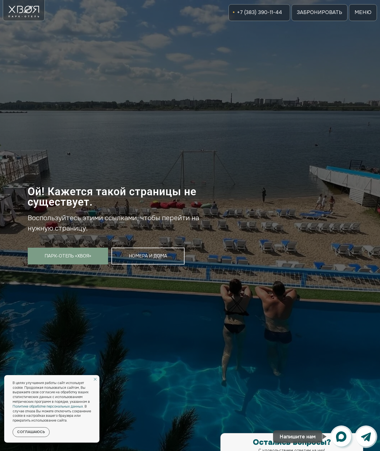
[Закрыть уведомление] (95, 379)
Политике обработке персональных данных (48, 406)
